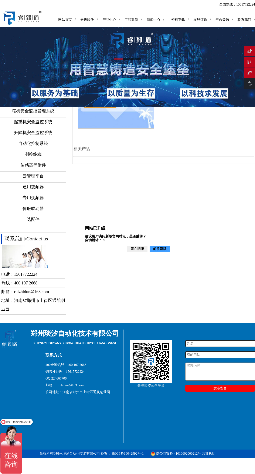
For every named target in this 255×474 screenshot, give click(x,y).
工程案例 (131, 19)
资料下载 (178, 19)
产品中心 (109, 19)
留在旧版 (137, 249)
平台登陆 (222, 19)
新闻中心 (153, 19)
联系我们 (244, 19)
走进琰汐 (87, 19)
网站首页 (65, 19)
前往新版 (160, 249)
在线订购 (200, 19)
